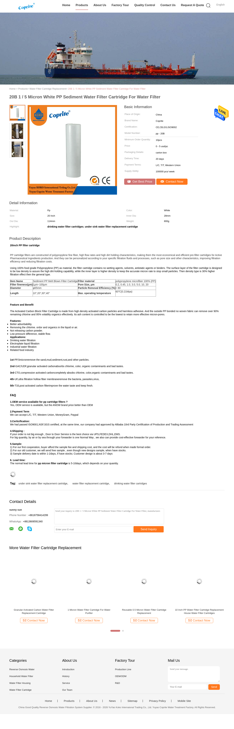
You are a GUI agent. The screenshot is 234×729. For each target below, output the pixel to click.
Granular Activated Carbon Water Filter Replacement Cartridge (34, 611)
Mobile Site (184, 701)
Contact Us (168, 5)
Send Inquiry (149, 529)
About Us (99, 5)
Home (66, 5)
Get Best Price (139, 181)
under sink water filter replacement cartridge (42, 483)
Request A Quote (192, 5)
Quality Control (144, 5)
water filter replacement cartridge (90, 483)
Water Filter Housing (20, 683)
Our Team (67, 690)
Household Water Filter (21, 676)
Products (82, 5)
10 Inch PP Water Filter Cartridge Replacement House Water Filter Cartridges (199, 611)
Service (66, 683)
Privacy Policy (157, 701)
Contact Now (172, 181)
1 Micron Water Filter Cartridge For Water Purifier (89, 611)
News (112, 701)
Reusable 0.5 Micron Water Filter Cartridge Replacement (144, 611)
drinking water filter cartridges (130, 483)
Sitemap (132, 701)
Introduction (68, 669)
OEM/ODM (121, 676)
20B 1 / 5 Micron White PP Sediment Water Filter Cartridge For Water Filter (107, 88)
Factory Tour (120, 5)
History (65, 676)
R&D (117, 683)
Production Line (123, 669)
